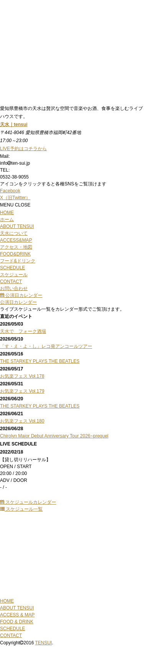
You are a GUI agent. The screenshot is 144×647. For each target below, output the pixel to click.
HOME (7, 601)
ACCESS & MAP (17, 615)
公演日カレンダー (21, 295)
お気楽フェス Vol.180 (22, 421)
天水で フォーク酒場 (23, 331)
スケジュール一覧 (21, 509)
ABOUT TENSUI (17, 608)
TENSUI (43, 642)
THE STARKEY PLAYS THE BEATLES (39, 361)
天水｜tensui (13, 124)
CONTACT (11, 635)
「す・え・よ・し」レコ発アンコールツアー (46, 346)
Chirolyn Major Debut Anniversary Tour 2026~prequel (54, 436)
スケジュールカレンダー (28, 502)
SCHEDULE (12, 628)
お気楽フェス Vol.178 (22, 376)
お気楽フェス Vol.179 (22, 391)
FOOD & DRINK (16, 621)
